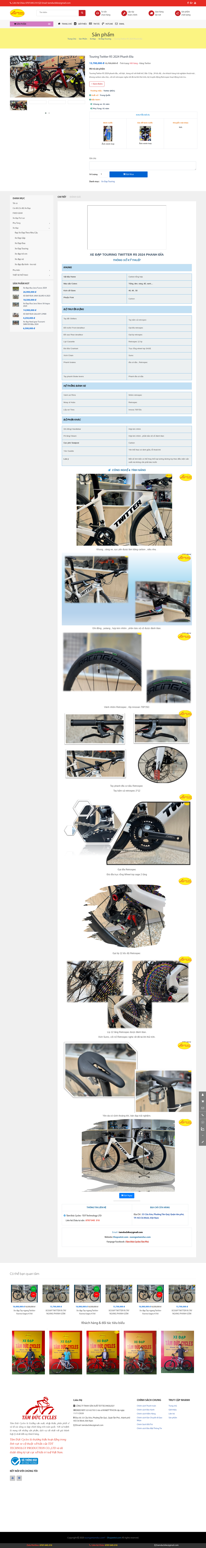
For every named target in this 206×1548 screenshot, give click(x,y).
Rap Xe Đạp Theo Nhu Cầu (26, 234)
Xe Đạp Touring (104, 39)
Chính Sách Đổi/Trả (145, 1426)
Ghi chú (92, 159)
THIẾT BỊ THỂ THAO (20, 276)
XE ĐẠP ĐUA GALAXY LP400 (34, 315)
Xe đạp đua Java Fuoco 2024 (35, 289)
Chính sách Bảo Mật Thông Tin (149, 1430)
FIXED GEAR (18, 214)
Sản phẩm (83, 39)
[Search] (82, 13)
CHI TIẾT (63, 198)
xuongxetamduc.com (140, 1238)
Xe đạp (93, 39)
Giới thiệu (173, 1411)
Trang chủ (72, 39)
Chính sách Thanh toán (146, 1407)
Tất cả (15, 204)
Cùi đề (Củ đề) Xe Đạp (22, 209)
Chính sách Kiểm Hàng (146, 1415)
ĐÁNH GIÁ (79, 198)
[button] (202, 1104)
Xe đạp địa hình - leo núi (25, 266)
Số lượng (93, 175)
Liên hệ (172, 1415)
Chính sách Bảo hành (145, 1411)
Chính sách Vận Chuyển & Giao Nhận (149, 1420)
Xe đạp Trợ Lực (19, 219)
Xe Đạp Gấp (20, 239)
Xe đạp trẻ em (21, 255)
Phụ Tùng (16, 224)
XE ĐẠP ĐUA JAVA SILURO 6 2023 (36, 297)
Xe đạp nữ (19, 260)
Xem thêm (97, 85)
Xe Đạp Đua (20, 245)
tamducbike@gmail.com (131, 1233)
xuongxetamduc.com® (95, 1540)
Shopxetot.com (121, 1238)
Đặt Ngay (126, 1196)
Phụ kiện (16, 271)
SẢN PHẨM (20, 24)
